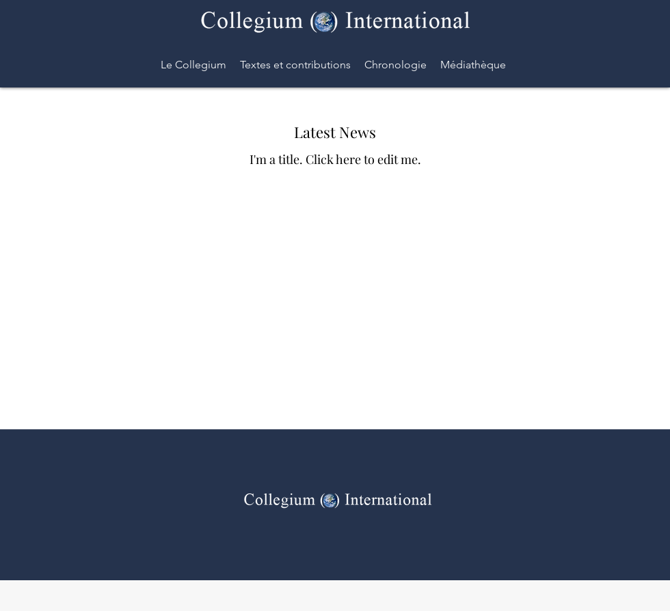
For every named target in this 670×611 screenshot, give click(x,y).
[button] (395, 65)
